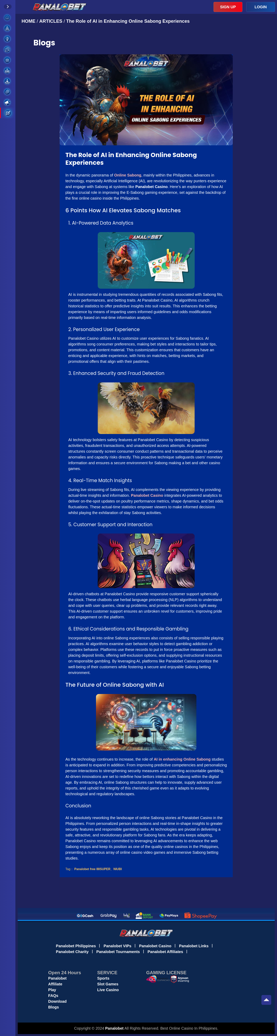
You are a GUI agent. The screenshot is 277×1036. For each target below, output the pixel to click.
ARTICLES (50, 21)
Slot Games (107, 984)
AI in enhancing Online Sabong (182, 759)
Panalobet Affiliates (165, 952)
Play (52, 990)
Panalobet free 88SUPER (92, 869)
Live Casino (108, 990)
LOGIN (260, 7)
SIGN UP (228, 7)
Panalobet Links (194, 946)
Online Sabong (127, 175)
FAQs (53, 995)
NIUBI (117, 869)
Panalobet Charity (72, 952)
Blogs (53, 1007)
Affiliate (55, 984)
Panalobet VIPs (117, 946)
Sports (103, 978)
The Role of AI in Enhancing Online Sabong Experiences (128, 21)
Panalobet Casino (147, 495)
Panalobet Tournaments (118, 952)
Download (57, 1001)
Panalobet (57, 978)
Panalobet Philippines (76, 946)
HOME (29, 21)
